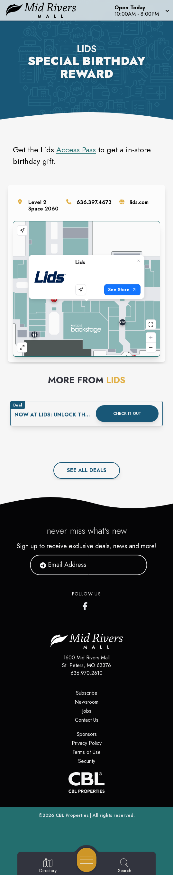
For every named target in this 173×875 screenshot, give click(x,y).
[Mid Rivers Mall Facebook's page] (86, 605)
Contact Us (86, 720)
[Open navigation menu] (86, 860)
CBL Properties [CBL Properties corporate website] (72, 815)
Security (86, 761)
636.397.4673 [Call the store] (94, 202)
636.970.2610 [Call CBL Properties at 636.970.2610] (87, 673)
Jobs (86, 711)
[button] (141, 10)
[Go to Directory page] (48, 866)
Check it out (127, 413)
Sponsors (87, 734)
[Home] (44, 10)
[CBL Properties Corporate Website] (86, 782)
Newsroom (86, 702)
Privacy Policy (87, 743)
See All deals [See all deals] (86, 470)
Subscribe (86, 693)
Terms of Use (86, 752)
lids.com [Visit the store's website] (139, 202)
